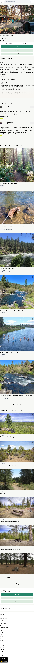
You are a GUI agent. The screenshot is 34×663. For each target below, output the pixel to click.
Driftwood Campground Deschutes (9, 465)
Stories (1, 620)
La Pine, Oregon (3, 575)
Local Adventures (4, 616)
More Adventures (17, 404)
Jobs (1, 634)
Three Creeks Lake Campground (8, 437)
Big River (2, 493)
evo (2, 81)
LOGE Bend (8, 108)
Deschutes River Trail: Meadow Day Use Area (12, 226)
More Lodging (17, 584)
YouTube (2, 653)
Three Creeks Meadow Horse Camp (9, 521)
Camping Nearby (3, 618)
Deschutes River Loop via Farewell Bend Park (12, 311)
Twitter (1, 651)
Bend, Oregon (3, 40)
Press (1, 638)
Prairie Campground (5, 577)
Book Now (17, 46)
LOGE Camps (25, 43)
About (1, 632)
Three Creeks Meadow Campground (10, 549)
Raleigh (2, 83)
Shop (1, 625)
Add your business (5, 607)
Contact (2, 640)
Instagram (2, 645)
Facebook (2, 647)
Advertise (2, 636)
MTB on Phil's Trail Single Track (8, 183)
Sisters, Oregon (3, 519)
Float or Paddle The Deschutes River (10, 353)
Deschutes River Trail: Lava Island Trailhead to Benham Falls (16, 395)
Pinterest (2, 649)
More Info (17, 53)
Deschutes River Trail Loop (7, 268)
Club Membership (4, 627)
